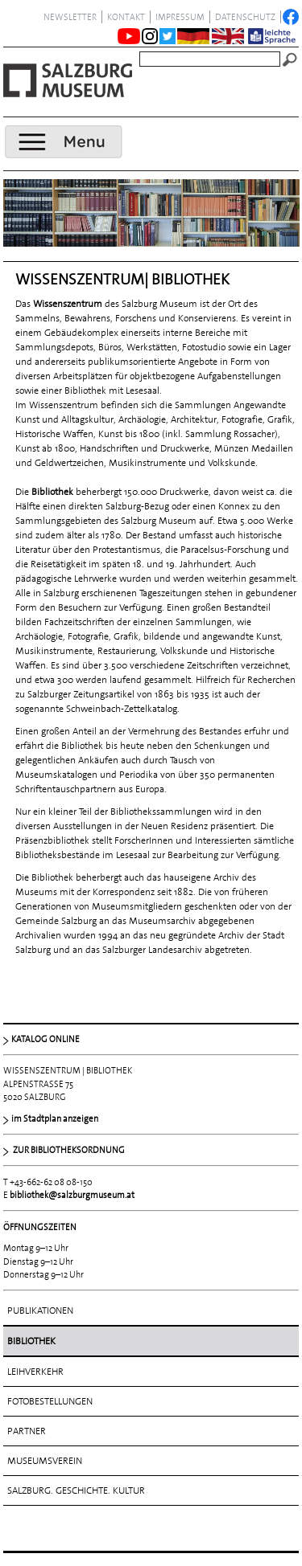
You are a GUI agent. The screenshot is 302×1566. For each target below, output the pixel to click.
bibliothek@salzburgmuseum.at (72, 1194)
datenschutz (245, 16)
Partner (26, 1431)
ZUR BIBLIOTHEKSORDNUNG (68, 1149)
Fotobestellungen (50, 1401)
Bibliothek (31, 1341)
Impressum (180, 16)
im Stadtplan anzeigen (54, 1118)
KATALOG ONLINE (45, 1038)
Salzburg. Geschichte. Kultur (76, 1490)
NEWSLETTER (70, 16)
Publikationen (40, 1310)
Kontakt (126, 16)
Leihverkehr (35, 1371)
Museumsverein (44, 1460)
